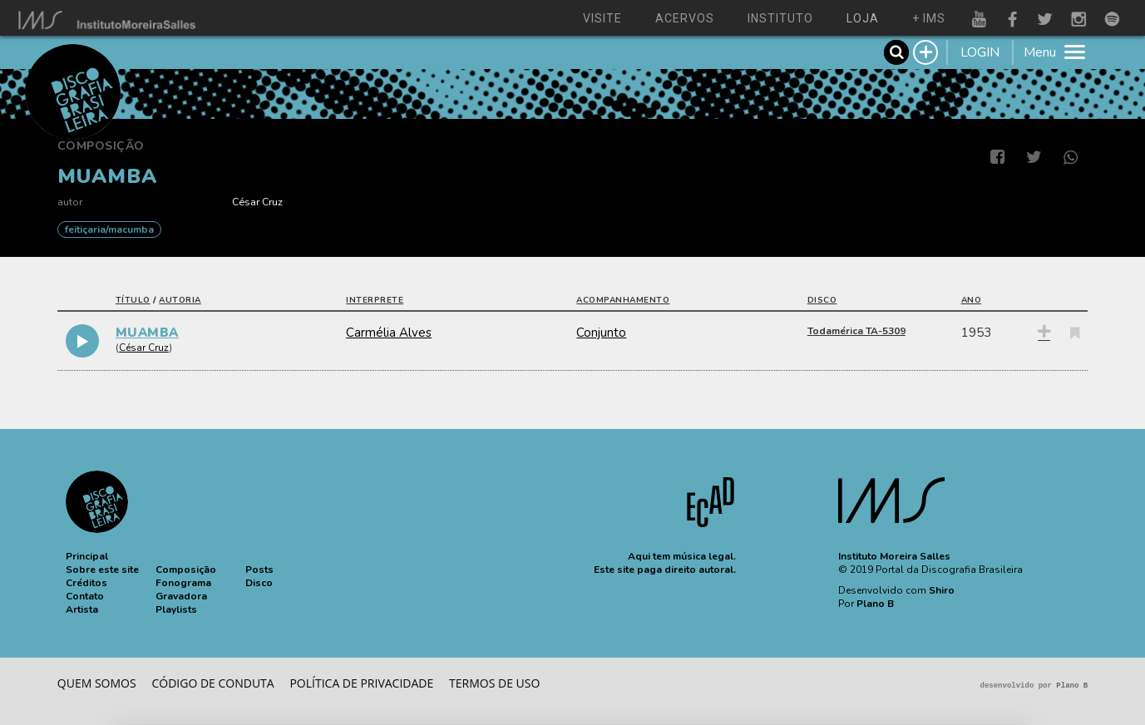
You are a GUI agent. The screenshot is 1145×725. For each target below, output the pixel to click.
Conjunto (601, 332)
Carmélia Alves (389, 332)
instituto (780, 18)
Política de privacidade (361, 683)
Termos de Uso (494, 683)
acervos (684, 18)
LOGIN (979, 52)
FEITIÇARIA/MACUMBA (109, 229)
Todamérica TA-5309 (856, 331)
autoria (180, 300)
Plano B (875, 603)
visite (602, 18)
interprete (374, 300)
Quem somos (96, 683)
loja (862, 18)
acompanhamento (622, 300)
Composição (101, 146)
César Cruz (257, 202)
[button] (87, 556)
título (133, 300)
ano (971, 300)
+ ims (928, 18)
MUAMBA (147, 332)
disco (822, 300)
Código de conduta (212, 683)
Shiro (942, 590)
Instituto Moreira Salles (894, 556)
